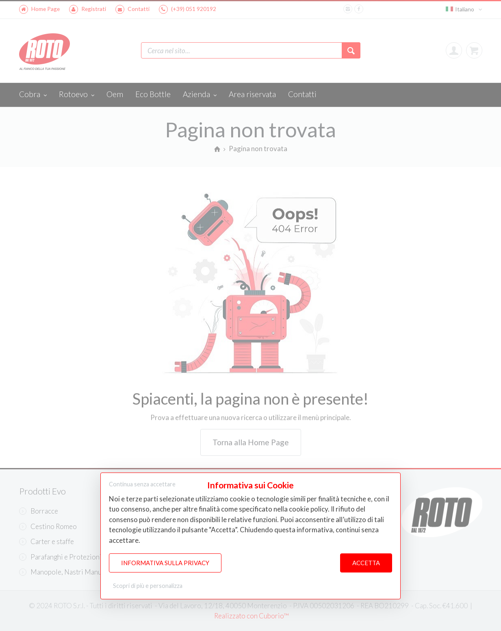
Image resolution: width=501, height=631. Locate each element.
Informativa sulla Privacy (165, 563)
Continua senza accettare (142, 484)
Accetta (366, 563)
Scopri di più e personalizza (147, 585)
